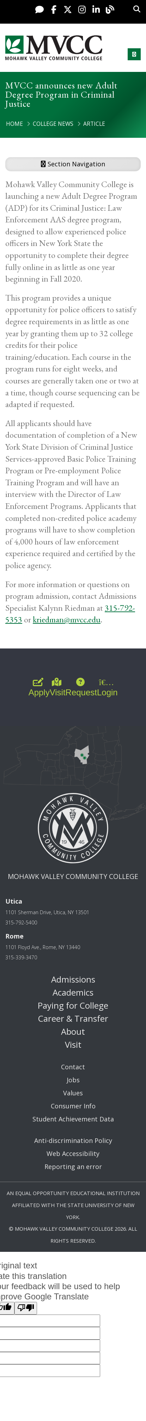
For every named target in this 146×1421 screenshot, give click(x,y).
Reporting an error (73, 1166)
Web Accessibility (73, 1153)
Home (14, 124)
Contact (73, 1067)
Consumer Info (73, 1106)
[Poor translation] (25, 1308)
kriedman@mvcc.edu (67, 619)
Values (73, 1093)
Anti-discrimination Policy (73, 1140)
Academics (73, 992)
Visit (73, 1044)
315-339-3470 (21, 957)
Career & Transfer (73, 1018)
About (73, 1031)
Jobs (73, 1080)
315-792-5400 (21, 922)
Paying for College (73, 1005)
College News (53, 124)
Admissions (73, 979)
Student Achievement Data (73, 1119)
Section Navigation (73, 164)
